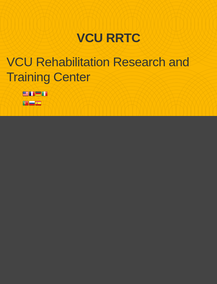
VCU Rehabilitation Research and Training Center (98, 69)
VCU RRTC (108, 38)
